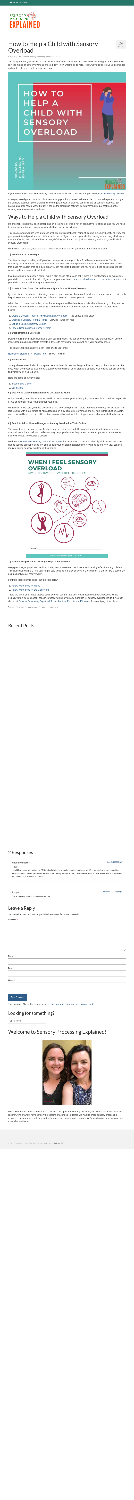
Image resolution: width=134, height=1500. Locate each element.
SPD (56, 607)
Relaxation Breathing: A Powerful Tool (27, 353)
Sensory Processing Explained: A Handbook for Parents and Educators (55, 601)
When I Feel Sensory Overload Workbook (41, 441)
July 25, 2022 (112, 792)
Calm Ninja (17, 387)
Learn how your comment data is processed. (71, 934)
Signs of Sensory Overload (111, 193)
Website (11, 910)
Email (11, 898)
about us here (21, 1051)
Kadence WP (58, 1073)
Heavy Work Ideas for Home (25, 585)
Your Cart (18, 2)
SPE (14, 57)
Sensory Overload (31, 607)
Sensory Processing (46, 607)
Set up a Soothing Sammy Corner (28, 324)
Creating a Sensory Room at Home (29, 320)
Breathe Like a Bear (21, 383)
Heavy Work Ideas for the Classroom (30, 589)
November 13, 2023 (109, 821)
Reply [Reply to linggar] (120, 821)
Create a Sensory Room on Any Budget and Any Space (39, 315)
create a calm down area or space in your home (97, 279)
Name (11, 886)
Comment (13, 849)
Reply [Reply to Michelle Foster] (120, 792)
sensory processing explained (42, 57)
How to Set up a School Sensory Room (31, 328)
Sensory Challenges (16, 607)
